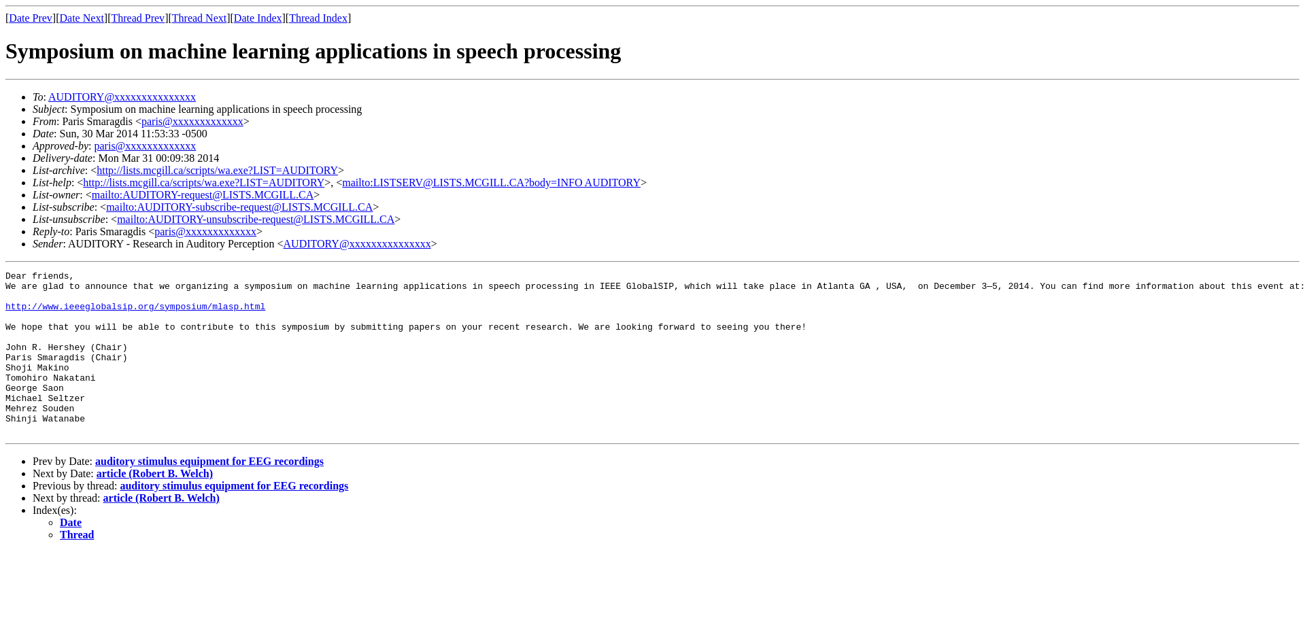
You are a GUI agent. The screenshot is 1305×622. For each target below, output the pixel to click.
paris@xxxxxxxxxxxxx (192, 121)
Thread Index (318, 18)
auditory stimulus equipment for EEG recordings (209, 494)
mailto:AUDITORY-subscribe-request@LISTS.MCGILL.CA (239, 207)
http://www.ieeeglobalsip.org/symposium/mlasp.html (135, 314)
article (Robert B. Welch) (155, 506)
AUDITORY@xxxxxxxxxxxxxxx (122, 97)
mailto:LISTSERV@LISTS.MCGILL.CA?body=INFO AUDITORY (491, 182)
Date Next (82, 18)
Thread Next (199, 18)
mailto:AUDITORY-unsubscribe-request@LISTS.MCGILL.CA (255, 219)
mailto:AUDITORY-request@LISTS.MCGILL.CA (202, 195)
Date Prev (30, 18)
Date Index (258, 18)
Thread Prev (138, 18)
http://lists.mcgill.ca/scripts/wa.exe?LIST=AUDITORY (217, 170)
